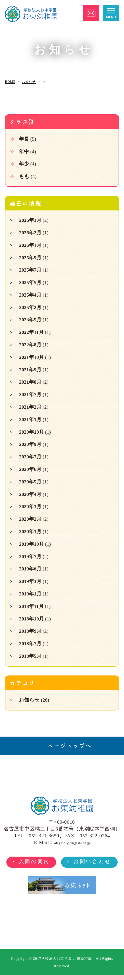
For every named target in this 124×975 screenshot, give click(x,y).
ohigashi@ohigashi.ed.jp (72, 843)
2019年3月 (30, 581)
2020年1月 (30, 531)
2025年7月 (30, 270)
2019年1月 (30, 594)
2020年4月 (30, 494)
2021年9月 (30, 369)
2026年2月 (30, 232)
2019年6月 (30, 569)
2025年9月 (30, 257)
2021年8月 (30, 382)
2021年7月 (30, 394)
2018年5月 (30, 656)
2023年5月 (30, 319)
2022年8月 (30, 345)
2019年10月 (31, 544)
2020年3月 (30, 506)
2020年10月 (31, 432)
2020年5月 (30, 482)
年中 (24, 151)
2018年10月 (31, 619)
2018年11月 (31, 606)
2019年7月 (30, 556)
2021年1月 (30, 419)
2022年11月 (31, 332)
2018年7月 (30, 643)
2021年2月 (30, 407)
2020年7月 (30, 457)
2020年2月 (30, 519)
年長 (24, 139)
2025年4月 (30, 295)
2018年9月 (30, 631)
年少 (24, 164)
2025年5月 (30, 282)
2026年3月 (30, 220)
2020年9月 (30, 444)
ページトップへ (69, 746)
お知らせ (29, 700)
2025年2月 (30, 307)
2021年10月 (31, 357)
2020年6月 (30, 469)
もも (24, 176)
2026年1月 (30, 245)
